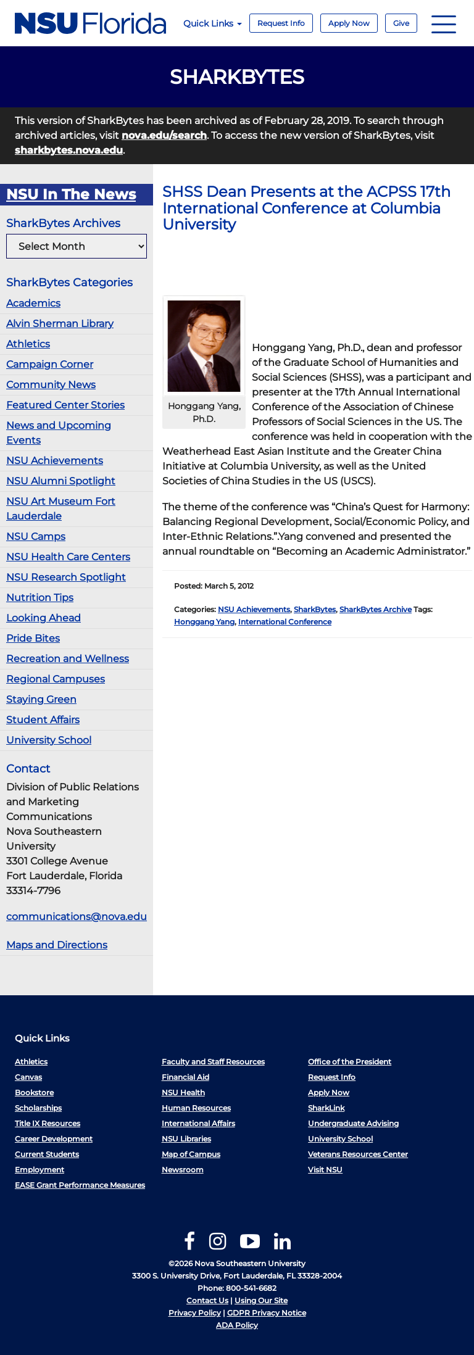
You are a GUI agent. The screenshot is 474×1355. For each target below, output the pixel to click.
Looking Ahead (43, 618)
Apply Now (349, 23)
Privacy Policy (194, 1312)
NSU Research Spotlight (66, 577)
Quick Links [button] (212, 23)
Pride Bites (33, 638)
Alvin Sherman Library (60, 323)
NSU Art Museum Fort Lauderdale (60, 508)
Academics (33, 303)
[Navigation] (443, 23)
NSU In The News (71, 194)
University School (48, 740)
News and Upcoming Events (58, 433)
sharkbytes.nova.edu (69, 150)
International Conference (284, 621)
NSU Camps (35, 536)
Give (401, 23)
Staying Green (41, 699)
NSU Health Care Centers (68, 557)
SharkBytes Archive (375, 609)
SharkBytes (315, 609)
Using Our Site (261, 1300)
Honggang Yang (204, 621)
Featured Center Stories (65, 405)
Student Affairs (43, 720)
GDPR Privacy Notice (266, 1312)
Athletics (28, 344)
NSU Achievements (54, 460)
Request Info (281, 23)
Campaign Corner (49, 364)
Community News (51, 385)
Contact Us (207, 1300)
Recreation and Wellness (67, 659)
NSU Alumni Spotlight (60, 481)
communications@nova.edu (76, 916)
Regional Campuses (55, 679)
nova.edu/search (164, 135)
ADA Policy (237, 1325)
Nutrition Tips (39, 597)
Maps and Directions (56, 945)
